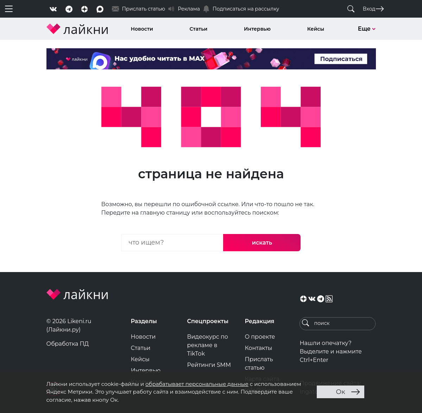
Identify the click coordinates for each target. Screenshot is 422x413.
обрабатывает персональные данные (196, 384)
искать (262, 242)
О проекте (260, 336)
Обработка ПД (67, 343)
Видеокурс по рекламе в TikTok (207, 345)
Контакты (258, 348)
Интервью (257, 29)
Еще (367, 28)
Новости (142, 29)
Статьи (199, 29)
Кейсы (315, 29)
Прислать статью (259, 363)
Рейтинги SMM (209, 365)
